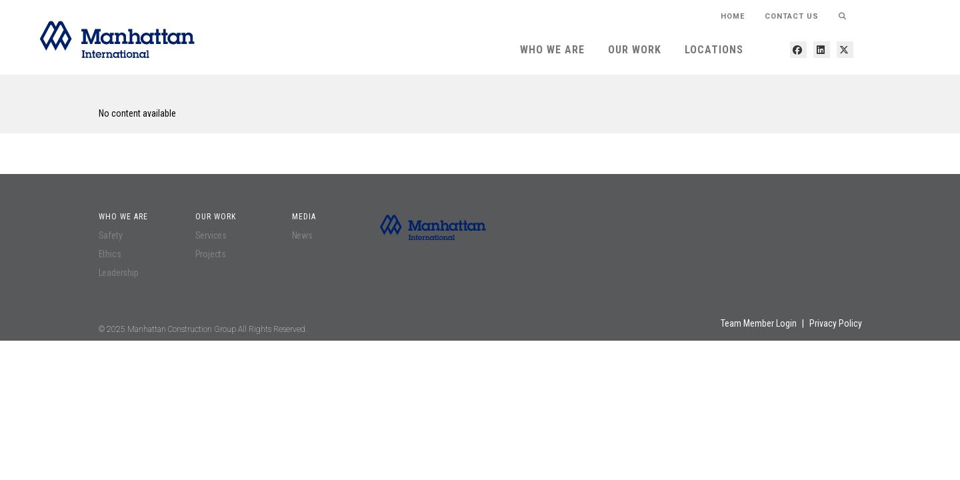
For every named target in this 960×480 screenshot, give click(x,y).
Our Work (634, 49)
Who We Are (552, 49)
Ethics (110, 254)
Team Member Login (759, 323)
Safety (111, 235)
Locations (714, 49)
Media (304, 216)
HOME (733, 16)
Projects (210, 254)
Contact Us (792, 16)
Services (211, 235)
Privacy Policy (835, 323)
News (302, 235)
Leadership (119, 272)
